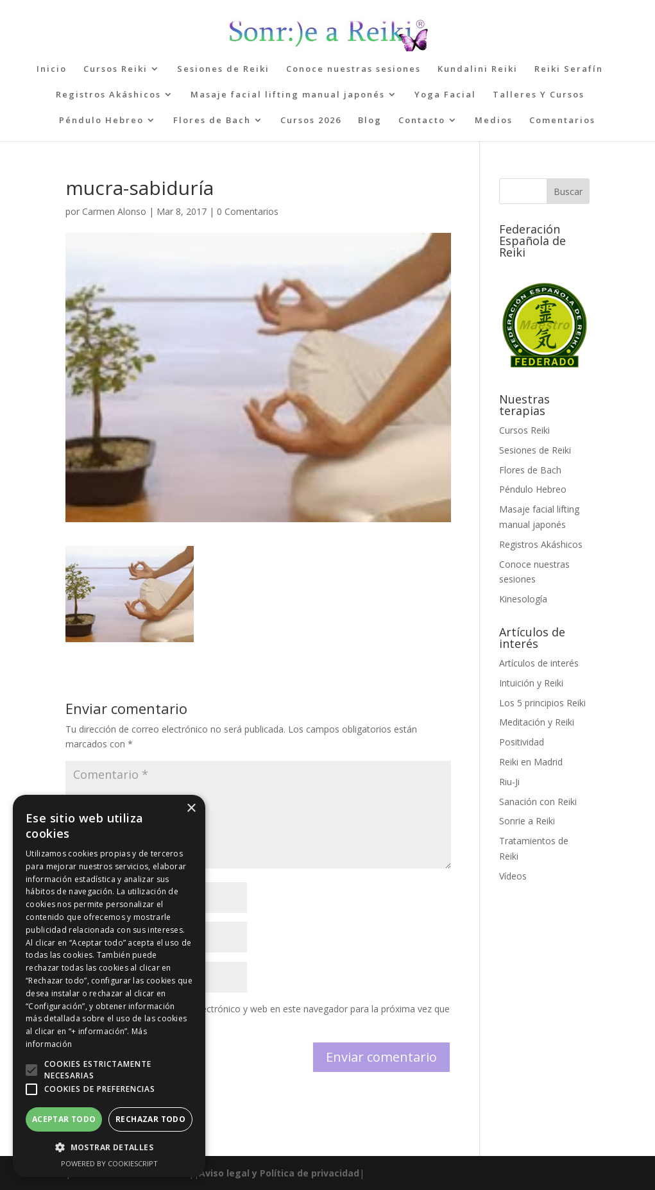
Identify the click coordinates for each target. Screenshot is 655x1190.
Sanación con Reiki (538, 801)
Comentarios (562, 120)
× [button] (191, 808)
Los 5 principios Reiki (542, 703)
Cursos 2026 (310, 120)
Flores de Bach (212, 120)
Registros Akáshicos (108, 95)
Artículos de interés (539, 663)
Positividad (521, 742)
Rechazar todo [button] (150, 1119)
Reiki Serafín (568, 69)
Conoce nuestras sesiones (353, 69)
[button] (31, 1070)
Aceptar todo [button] (64, 1119)
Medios (494, 120)
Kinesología (523, 599)
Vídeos (513, 876)
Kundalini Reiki (478, 69)
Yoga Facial (445, 95)
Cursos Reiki (115, 69)
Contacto (421, 120)
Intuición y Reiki (531, 683)
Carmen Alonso (114, 211)
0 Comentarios (247, 211)
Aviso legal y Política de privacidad (279, 1173)
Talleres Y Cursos (538, 95)
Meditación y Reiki (536, 722)
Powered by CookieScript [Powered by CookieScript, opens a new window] (109, 1163)
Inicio (52, 69)
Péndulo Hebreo (101, 120)
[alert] (109, 986)
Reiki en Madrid (531, 762)
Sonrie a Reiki (527, 821)
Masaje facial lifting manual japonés (288, 95)
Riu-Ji (509, 782)
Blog (370, 120)
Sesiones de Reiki (223, 69)
